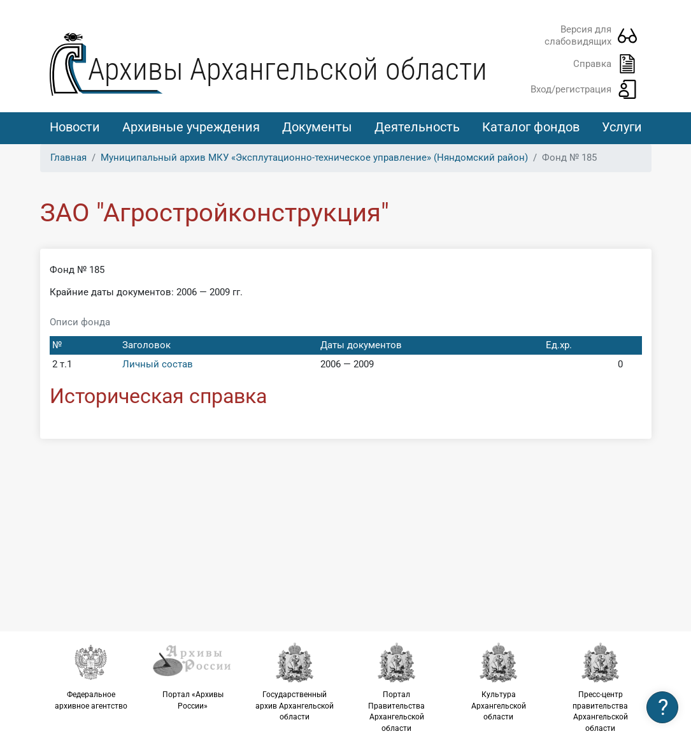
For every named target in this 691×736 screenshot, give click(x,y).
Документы (317, 127)
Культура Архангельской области (498, 681)
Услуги (622, 127)
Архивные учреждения (191, 127)
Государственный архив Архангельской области (294, 681)
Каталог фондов (531, 127)
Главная (68, 157)
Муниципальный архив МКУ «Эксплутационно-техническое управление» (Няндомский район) (314, 157)
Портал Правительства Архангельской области (396, 687)
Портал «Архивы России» (193, 676)
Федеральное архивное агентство (91, 676)
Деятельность (417, 127)
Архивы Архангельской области (287, 69)
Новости (75, 127)
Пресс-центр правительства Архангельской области (600, 687)
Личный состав (157, 364)
